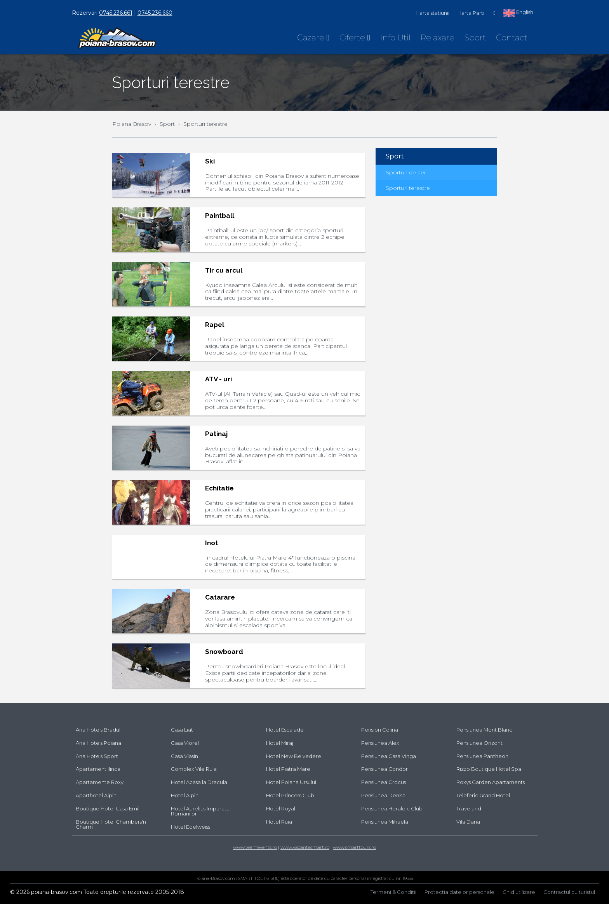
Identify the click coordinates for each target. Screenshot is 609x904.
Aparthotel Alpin (96, 795)
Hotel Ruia (279, 822)
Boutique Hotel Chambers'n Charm (111, 824)
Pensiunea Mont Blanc (484, 730)
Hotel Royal (280, 808)
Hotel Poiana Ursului (291, 782)
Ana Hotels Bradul (98, 730)
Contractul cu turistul (569, 892)
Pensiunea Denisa (383, 795)
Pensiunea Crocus (383, 782)
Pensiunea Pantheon (482, 756)
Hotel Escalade (285, 730)
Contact (511, 37)
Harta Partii (471, 13)
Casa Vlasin (184, 756)
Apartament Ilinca (98, 769)
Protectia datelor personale (459, 892)
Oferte (354, 37)
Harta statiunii (432, 13)
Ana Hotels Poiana (98, 743)
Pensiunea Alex (380, 743)
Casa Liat (182, 730)
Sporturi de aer (406, 172)
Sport (475, 37)
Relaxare (437, 37)
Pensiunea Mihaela (384, 822)
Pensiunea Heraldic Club (392, 808)
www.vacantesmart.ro (304, 847)
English (518, 13)
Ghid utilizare (519, 892)
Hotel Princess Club (290, 795)
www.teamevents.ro (255, 847)
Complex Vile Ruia (194, 769)
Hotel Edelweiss (190, 827)
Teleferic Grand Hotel (483, 795)
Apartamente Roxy (100, 782)
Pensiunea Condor (384, 769)
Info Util (395, 37)
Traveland (468, 808)
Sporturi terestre (408, 187)
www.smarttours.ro (354, 847)
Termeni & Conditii (393, 892)
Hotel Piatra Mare (288, 769)
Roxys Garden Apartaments (490, 782)
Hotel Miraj (279, 743)
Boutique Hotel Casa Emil (107, 808)
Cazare (313, 37)
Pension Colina (379, 730)
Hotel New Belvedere (293, 756)
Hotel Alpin (184, 795)
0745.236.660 (154, 12)
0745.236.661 (115, 12)
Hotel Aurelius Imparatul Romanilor (201, 811)
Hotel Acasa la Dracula (199, 782)
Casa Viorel (185, 743)
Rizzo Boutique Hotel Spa (488, 769)
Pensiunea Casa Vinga (388, 756)
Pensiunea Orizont (479, 743)
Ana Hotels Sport (97, 756)
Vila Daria (468, 822)
